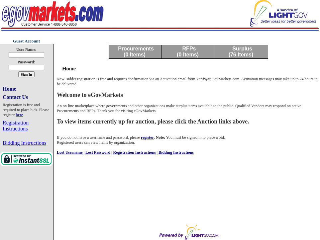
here (19, 115)
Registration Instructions (16, 125)
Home (9, 89)
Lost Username (70, 152)
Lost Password (97, 152)
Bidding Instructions (24, 143)
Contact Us (15, 97)
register (147, 137)
